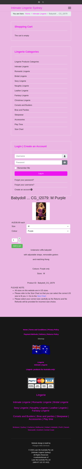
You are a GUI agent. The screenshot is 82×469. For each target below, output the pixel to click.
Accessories (20, 120)
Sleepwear (19, 115)
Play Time (19, 124)
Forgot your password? (24, 180)
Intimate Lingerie (22, 67)
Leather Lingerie (21, 91)
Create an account (23, 190)
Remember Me (23, 168)
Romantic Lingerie (22, 71)
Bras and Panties (22, 110)
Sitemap (41, 339)
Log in (41, 173)
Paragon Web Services (41, 446)
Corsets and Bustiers (23, 105)
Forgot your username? (24, 185)
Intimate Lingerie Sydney (26, 7)
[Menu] (69, 7)
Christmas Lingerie (22, 100)
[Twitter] (43, 2)
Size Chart (19, 129)
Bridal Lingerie (21, 76)
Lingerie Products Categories (27, 62)
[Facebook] (39, 2)
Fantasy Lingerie (22, 95)
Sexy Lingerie (20, 81)
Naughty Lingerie (22, 86)
